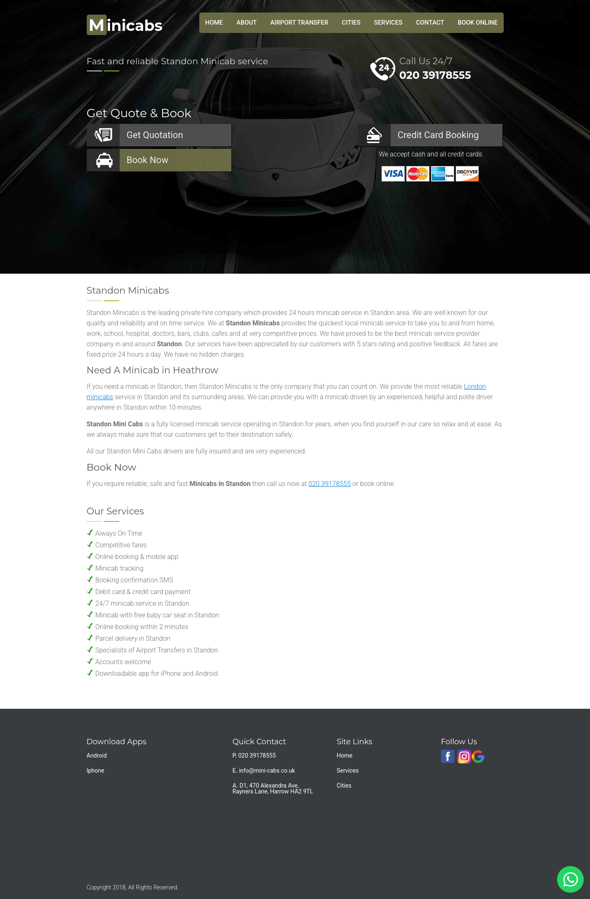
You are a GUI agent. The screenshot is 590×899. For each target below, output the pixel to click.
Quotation (155, 135)
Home (345, 755)
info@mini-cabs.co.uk (267, 770)
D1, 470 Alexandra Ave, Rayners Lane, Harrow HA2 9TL (273, 788)
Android (97, 755)
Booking (438, 135)
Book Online (478, 22)
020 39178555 (435, 75)
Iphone (96, 770)
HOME (214, 22)
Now (147, 160)
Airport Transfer (299, 22)
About (246, 22)
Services (388, 22)
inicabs (125, 25)
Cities (351, 22)
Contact (430, 22)
